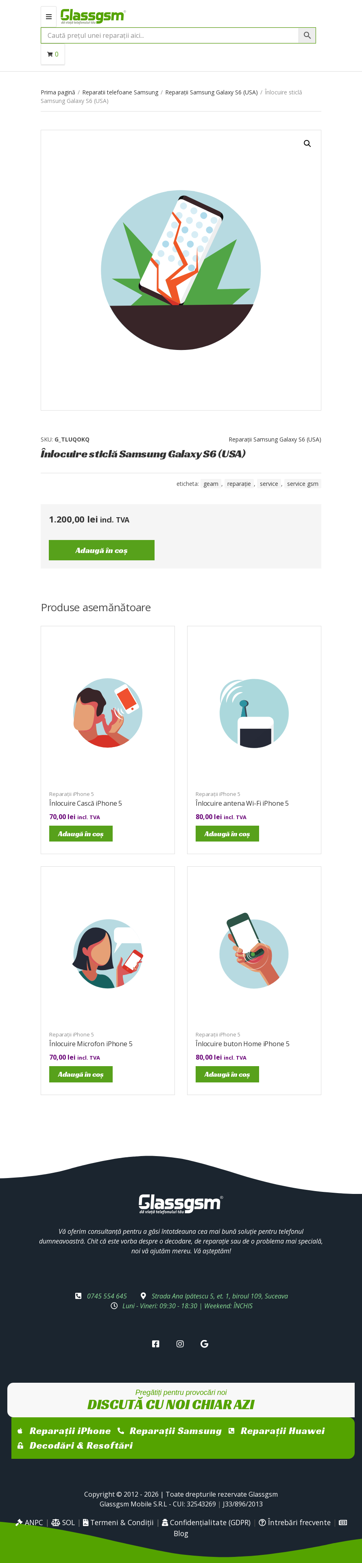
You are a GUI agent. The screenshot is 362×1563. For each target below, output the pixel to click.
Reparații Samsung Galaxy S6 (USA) (211, 92)
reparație (239, 483)
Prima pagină (58, 92)
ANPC (29, 1522)
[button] (307, 143)
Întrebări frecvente (295, 1522)
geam (210, 483)
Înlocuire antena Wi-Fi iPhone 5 (242, 803)
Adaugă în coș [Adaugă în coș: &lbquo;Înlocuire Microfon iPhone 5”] (81, 1074)
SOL (63, 1522)
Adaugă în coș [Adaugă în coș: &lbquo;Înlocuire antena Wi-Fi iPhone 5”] (227, 833)
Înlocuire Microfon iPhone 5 (91, 1043)
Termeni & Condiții (118, 1522)
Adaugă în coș (102, 550)
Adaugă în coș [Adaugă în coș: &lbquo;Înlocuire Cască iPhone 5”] (81, 833)
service (269, 483)
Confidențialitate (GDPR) (206, 1522)
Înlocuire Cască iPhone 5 (85, 803)
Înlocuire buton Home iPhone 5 (242, 1043)
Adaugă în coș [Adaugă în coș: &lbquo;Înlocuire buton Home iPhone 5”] (227, 1074)
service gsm (302, 483)
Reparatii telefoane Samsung (120, 92)
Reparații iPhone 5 (71, 794)
